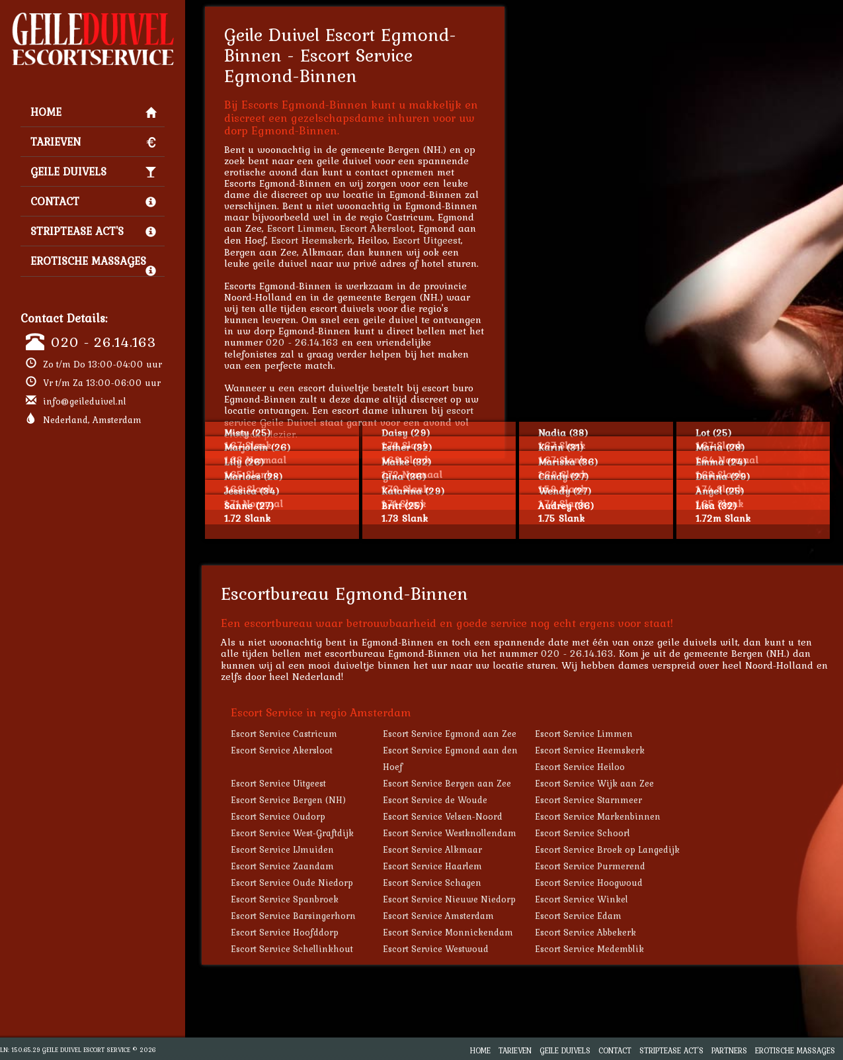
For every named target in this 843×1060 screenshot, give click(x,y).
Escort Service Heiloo (580, 766)
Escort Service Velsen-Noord (442, 816)
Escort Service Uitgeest (278, 783)
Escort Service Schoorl (582, 833)
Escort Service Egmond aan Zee (449, 733)
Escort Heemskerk (311, 240)
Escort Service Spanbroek (285, 899)
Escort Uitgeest (427, 240)
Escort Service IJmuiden (282, 849)
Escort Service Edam (578, 915)
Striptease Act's (93, 231)
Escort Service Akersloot (282, 750)
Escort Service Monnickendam (448, 932)
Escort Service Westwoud (436, 948)
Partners (729, 1050)
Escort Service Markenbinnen (598, 816)
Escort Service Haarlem (432, 866)
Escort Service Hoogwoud (589, 882)
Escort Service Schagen (432, 882)
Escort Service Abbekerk (585, 932)
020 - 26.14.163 (103, 341)
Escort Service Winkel (581, 899)
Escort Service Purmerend (590, 866)
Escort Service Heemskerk (590, 750)
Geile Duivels (93, 171)
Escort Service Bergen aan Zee (447, 783)
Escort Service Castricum (284, 733)
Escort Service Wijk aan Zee (594, 783)
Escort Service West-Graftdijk (292, 833)
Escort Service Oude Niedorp (292, 882)
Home (93, 112)
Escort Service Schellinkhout (292, 948)
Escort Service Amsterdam (438, 915)
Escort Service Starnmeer (588, 799)
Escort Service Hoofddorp (285, 932)
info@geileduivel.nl (84, 401)
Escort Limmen (301, 228)
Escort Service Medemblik (589, 948)
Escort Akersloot (376, 228)
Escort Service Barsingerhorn (293, 915)
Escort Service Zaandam (282, 866)
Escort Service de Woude (435, 799)
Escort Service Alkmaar (432, 849)
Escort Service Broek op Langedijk (607, 849)
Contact (93, 201)
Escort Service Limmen (584, 733)
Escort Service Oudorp (278, 816)
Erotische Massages (93, 264)
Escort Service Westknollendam (449, 833)
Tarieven (93, 142)
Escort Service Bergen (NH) (288, 799)
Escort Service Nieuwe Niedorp (449, 899)
